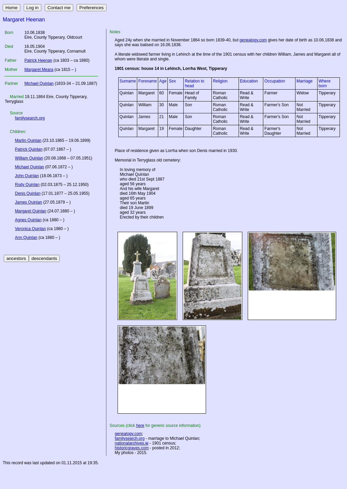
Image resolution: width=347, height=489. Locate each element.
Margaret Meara (38, 69)
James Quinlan (28, 202)
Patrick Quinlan (28, 149)
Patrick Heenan (38, 60)
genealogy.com (253, 40)
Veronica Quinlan (30, 228)
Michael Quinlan (39, 83)
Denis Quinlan (27, 193)
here (140, 425)
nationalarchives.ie (131, 443)
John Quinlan (27, 175)
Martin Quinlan (28, 140)
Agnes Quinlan (28, 220)
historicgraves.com (132, 448)
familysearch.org (30, 118)
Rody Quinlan (27, 184)
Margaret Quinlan (30, 211)
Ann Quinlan (26, 237)
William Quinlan (29, 158)
